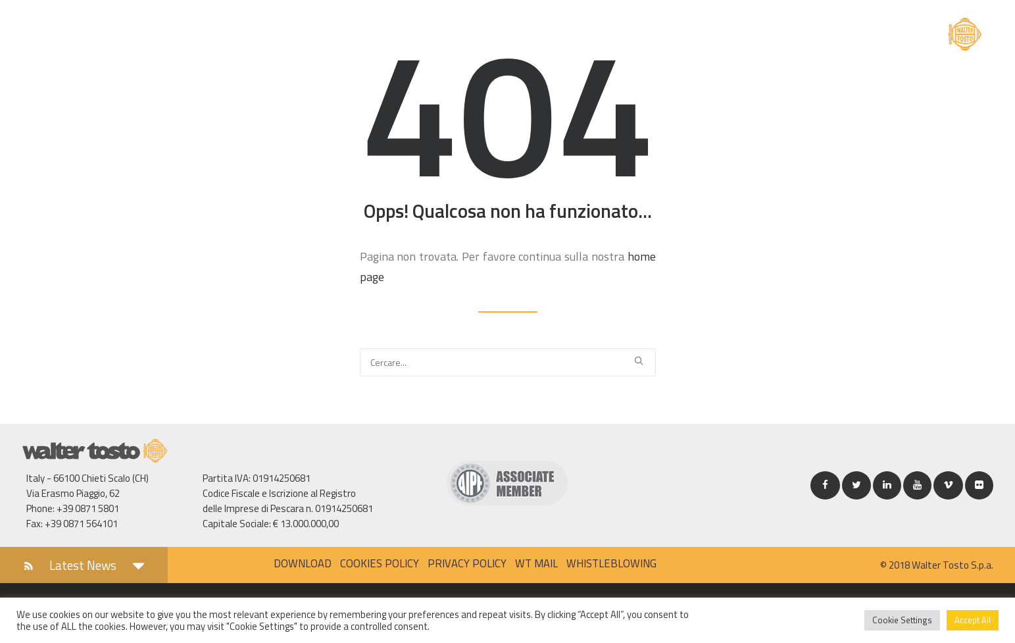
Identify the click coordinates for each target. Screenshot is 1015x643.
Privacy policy (467, 563)
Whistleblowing (611, 563)
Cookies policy (379, 563)
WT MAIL (536, 563)
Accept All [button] (972, 620)
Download (303, 563)
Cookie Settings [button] (902, 620)
